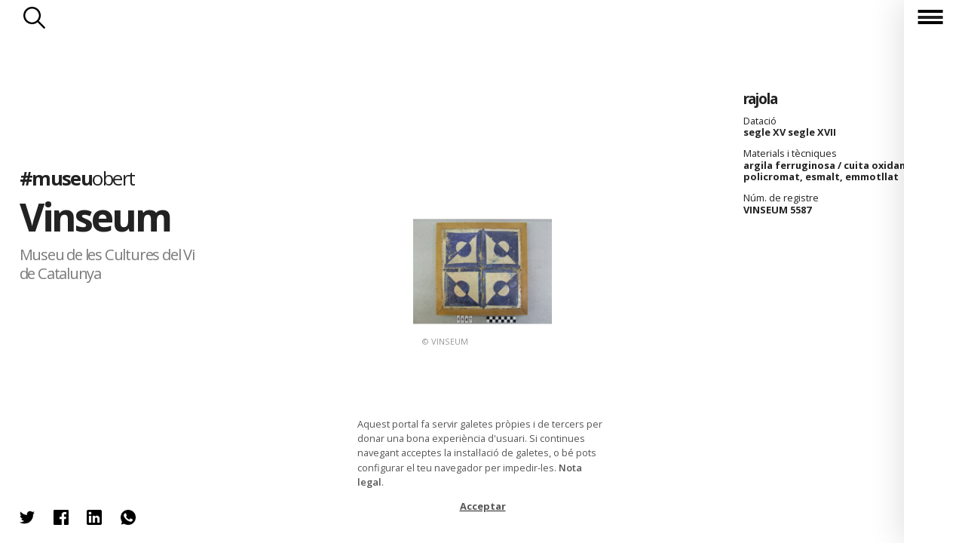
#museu (77, 178)
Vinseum (95, 216)
